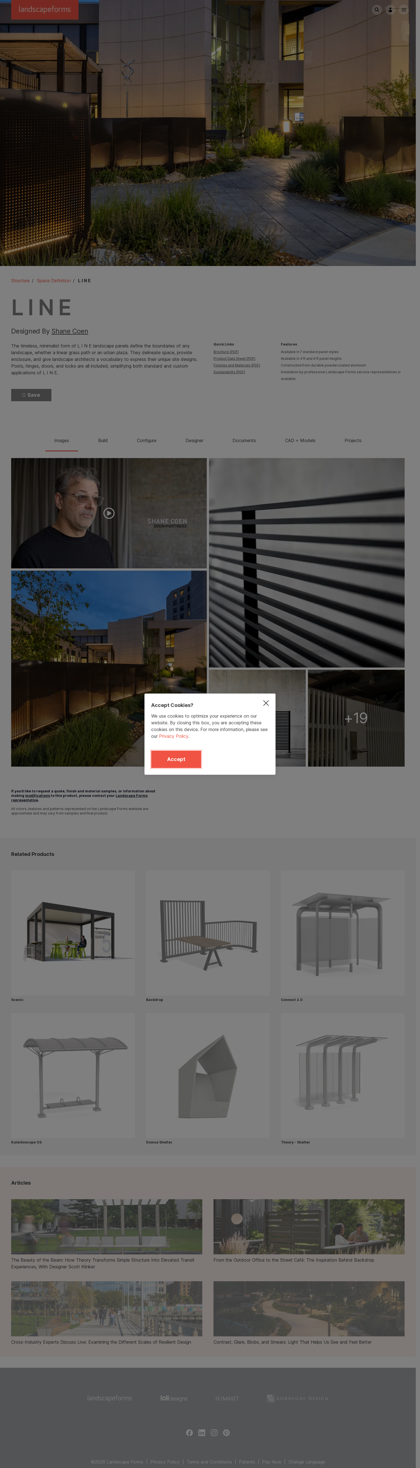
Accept (176, 759)
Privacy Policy (173, 736)
